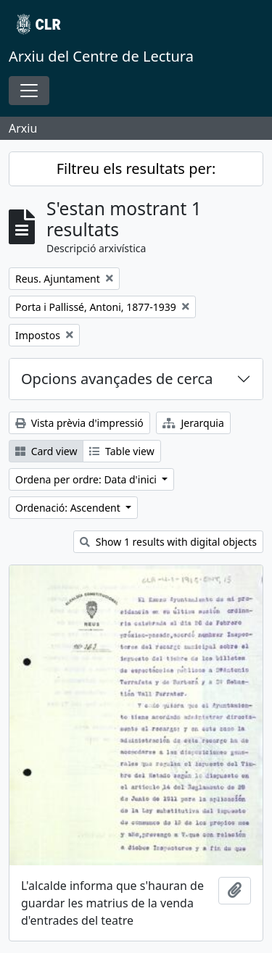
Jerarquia (193, 423)
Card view (46, 451)
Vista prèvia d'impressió (79, 423)
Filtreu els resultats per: (136, 168)
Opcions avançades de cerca (117, 378)
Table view (121, 451)
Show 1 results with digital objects (168, 542)
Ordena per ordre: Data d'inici (87, 479)
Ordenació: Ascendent (69, 508)
